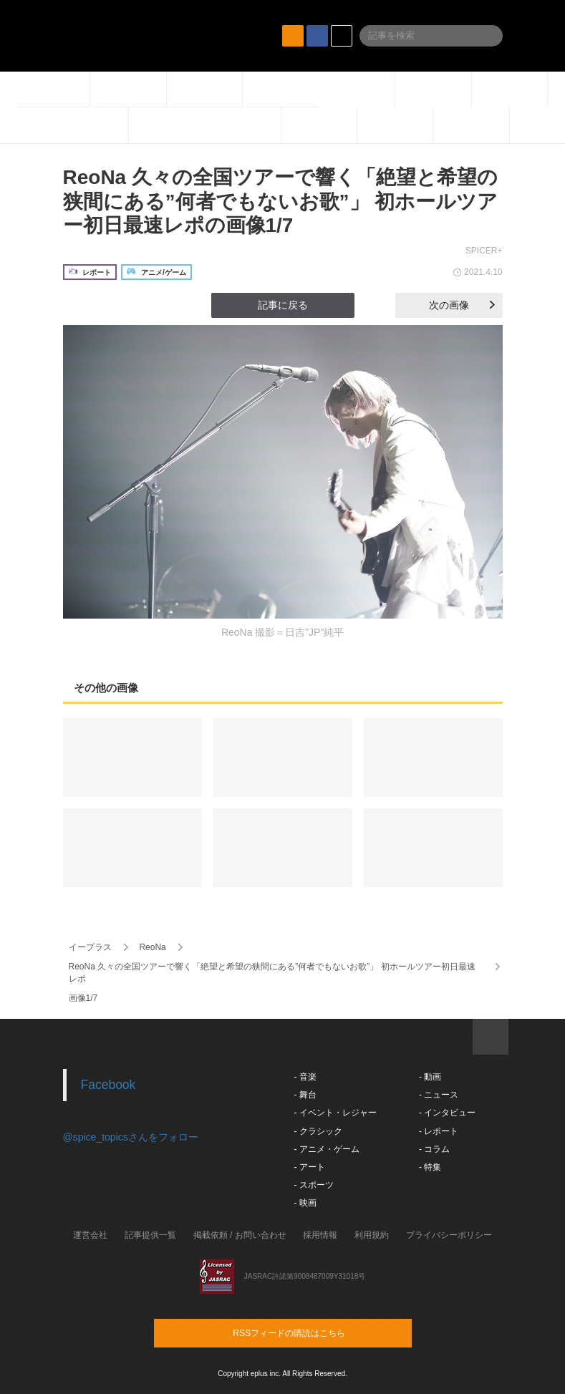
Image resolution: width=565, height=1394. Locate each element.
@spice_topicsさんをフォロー (130, 1137)
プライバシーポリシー (449, 1235)
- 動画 (430, 1077)
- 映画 (305, 1203)
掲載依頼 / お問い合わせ (239, 1235)
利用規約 (371, 1235)
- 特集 (430, 1167)
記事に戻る (283, 305)
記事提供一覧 (150, 1235)
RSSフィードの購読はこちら (310, 1332)
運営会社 (90, 1235)
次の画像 (462, 305)
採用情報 (320, 1235)
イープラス (90, 947)
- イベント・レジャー (335, 1113)
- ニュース (438, 1095)
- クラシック (318, 1131)
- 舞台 (305, 1095)
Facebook (108, 1085)
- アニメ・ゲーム (326, 1149)
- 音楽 (305, 1077)
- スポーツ (314, 1185)
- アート (309, 1167)
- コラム (434, 1149)
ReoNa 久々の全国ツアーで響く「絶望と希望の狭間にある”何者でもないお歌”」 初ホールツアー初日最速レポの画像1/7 (280, 201)
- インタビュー (447, 1113)
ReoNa (152, 947)
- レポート (438, 1131)
